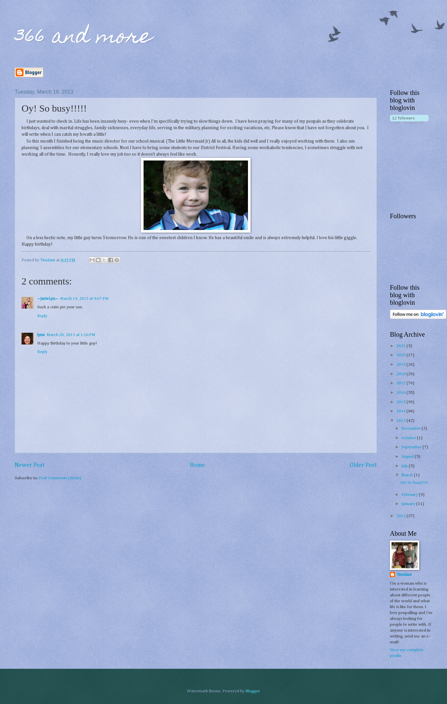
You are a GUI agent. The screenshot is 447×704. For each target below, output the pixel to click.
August (408, 456)
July (405, 466)
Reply (42, 316)
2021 (401, 346)
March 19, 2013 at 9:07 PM (84, 299)
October (409, 438)
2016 (401, 392)
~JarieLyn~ (47, 299)
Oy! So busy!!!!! (414, 483)
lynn (41, 335)
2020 (401, 355)
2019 (401, 364)
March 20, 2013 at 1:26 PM (71, 335)
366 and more (83, 38)
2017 (401, 383)
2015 (401, 402)
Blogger (252, 691)
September (412, 447)
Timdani (403, 575)
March (407, 475)
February (410, 495)
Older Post (363, 465)
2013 (401, 421)
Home (197, 465)
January (408, 504)
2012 (401, 516)
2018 (401, 374)
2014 (401, 411)
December (411, 428)
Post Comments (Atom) (60, 478)
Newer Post (30, 465)
